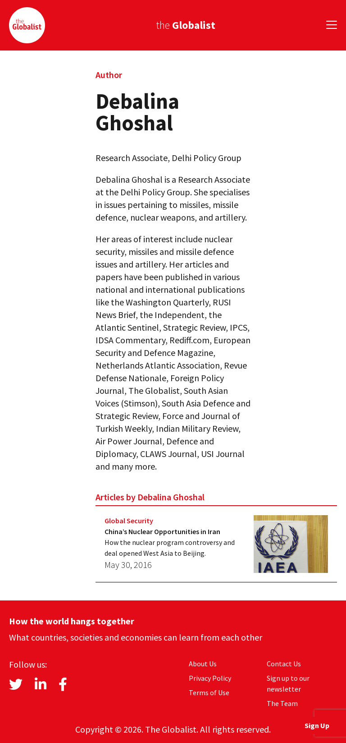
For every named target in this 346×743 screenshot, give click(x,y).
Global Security (129, 520)
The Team (282, 703)
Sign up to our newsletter (288, 683)
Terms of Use (209, 692)
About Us (203, 663)
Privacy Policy (210, 678)
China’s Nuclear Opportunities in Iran (162, 531)
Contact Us (284, 663)
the (185, 25)
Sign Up (317, 725)
